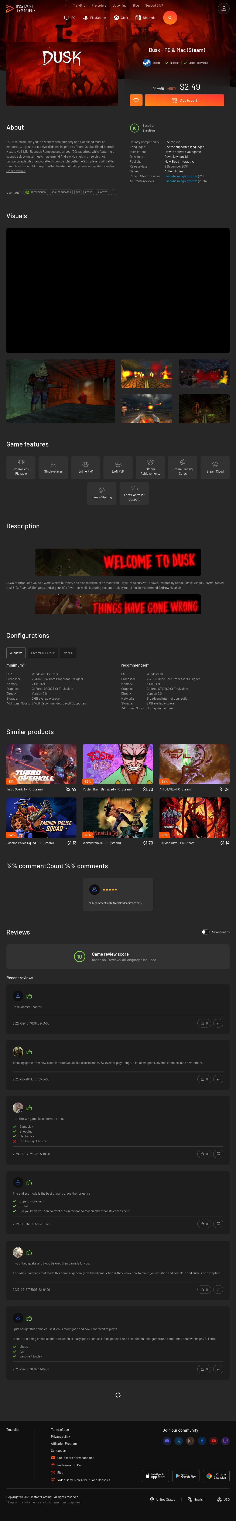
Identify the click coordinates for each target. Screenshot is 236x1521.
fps (78, 192)
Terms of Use (60, 1429)
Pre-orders (99, 5)
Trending (79, 5)
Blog (136, 5)
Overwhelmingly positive (181, 176)
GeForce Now (38, 192)
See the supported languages (184, 147)
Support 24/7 (154, 5)
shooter (102, 192)
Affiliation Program (64, 1443)
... (113, 192)
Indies (179, 171)
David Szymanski (176, 156)
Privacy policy (60, 1436)
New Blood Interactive (180, 161)
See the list (172, 142)
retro (88, 192)
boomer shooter (61, 192)
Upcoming (120, 5)
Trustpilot (12, 1429)
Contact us (58, 1450)
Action (169, 171)
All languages (215, 932)
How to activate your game (183, 152)
